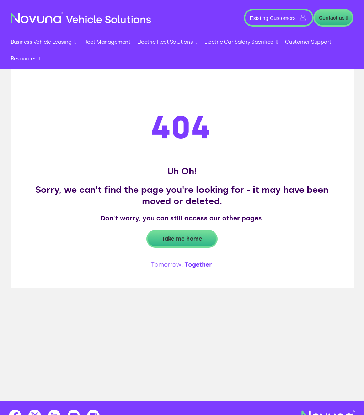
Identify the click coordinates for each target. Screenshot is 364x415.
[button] (278, 18)
